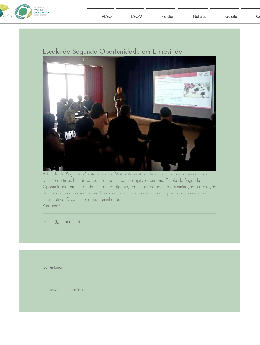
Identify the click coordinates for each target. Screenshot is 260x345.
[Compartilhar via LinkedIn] (68, 221)
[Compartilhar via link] (79, 221)
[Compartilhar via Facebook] (45, 221)
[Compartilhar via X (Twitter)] (56, 221)
